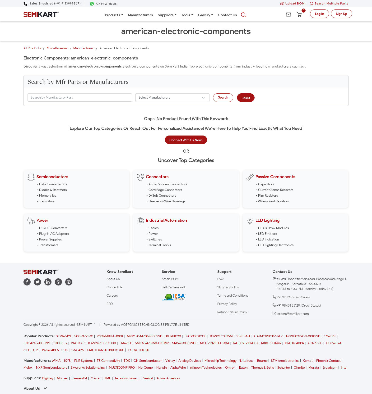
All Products (32, 48)
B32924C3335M (221, 336)
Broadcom (329, 368)
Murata (313, 368)
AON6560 (314, 343)
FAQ (220, 279)
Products (112, 15)
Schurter (283, 368)
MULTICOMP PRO (122, 368)
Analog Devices (189, 361)
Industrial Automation (166, 220)
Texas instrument (127, 378)
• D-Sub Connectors (161, 196)
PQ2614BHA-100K (110, 336)
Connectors (157, 176)
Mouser (62, 378)
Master (96, 378)
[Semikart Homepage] (41, 14)
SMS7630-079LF (184, 343)
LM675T (125, 343)
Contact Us (227, 15)
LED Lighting (268, 220)
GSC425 (77, 350)
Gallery (204, 15)
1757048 (330, 336)
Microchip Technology (221, 361)
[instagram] (68, 282)
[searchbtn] (243, 15)
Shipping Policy (228, 287)
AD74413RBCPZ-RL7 (268, 336)
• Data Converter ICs (52, 184)
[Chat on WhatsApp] (103, 3)
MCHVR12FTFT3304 (214, 343)
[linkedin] (48, 282)
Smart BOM (170, 279)
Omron (230, 368)
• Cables (152, 228)
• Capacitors (265, 184)
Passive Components (275, 176)
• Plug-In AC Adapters (53, 234)
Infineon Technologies (206, 368)
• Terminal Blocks (158, 245)
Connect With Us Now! (186, 140)
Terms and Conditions (232, 296)
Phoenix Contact (328, 361)
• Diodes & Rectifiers (52, 190)
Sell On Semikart (173, 287)
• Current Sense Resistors (274, 190)
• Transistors (46, 201)
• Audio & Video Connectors (166, 184)
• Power (152, 234)
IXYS (67, 361)
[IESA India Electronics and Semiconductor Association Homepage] (174, 297)
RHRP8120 (173, 336)
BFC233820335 (195, 336)
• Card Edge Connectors (164, 190)
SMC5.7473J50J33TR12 (152, 343)
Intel (344, 368)
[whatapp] (58, 282)
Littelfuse (247, 361)
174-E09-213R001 (245, 343)
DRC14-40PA (294, 343)
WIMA (56, 361)
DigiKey (47, 378)
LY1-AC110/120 (138, 350)
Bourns (262, 361)
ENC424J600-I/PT (37, 343)
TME (107, 378)
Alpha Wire (178, 368)
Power (42, 220)
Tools (185, 15)
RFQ (110, 304)
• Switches (154, 239)
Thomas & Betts (262, 368)
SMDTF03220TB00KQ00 (105, 350)
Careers (112, 296)
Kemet (308, 361)
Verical (148, 378)
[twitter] (37, 282)
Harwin (161, 368)
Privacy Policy (227, 304)
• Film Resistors (267, 196)
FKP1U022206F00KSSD (303, 336)
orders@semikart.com (293, 314)
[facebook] (27, 282)
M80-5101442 (271, 343)
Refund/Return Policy (232, 312)
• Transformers (47, 245)
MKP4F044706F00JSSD (145, 336)
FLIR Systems (83, 361)
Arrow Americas (168, 378)
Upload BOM (292, 3)
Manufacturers (140, 15)
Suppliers (166, 15)
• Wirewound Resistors (272, 201)
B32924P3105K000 (102, 343)
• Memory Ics (46, 196)
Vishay (170, 361)
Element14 (79, 378)
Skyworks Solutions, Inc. (88, 368)
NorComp (145, 368)
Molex (28, 368)
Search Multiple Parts (328, 3)
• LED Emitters (266, 234)
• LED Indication (267, 239)
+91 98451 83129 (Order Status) (298, 305)
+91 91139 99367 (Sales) (293, 297)
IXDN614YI (63, 336)
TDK (127, 361)
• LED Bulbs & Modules (272, 228)
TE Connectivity (108, 361)
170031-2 (60, 343)
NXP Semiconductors (51, 368)
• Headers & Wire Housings (165, 201)
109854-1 (243, 336)
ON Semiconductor (148, 361)
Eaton (243, 368)
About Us (113, 279)
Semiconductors (52, 176)
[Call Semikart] (52, 3)
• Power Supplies (49, 239)
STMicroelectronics (285, 361)
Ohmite (299, 368)
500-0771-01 (83, 336)
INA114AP (77, 343)
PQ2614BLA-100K (55, 350)
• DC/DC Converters (52, 228)
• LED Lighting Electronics (274, 245)
